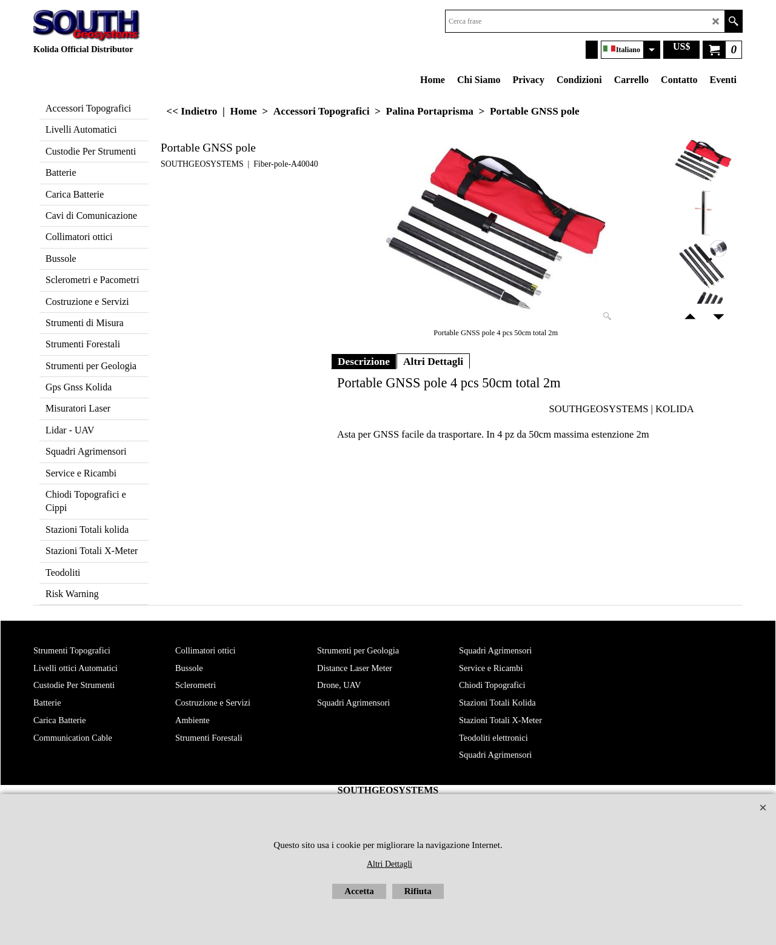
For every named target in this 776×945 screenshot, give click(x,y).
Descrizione (364, 361)
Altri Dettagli (433, 361)
